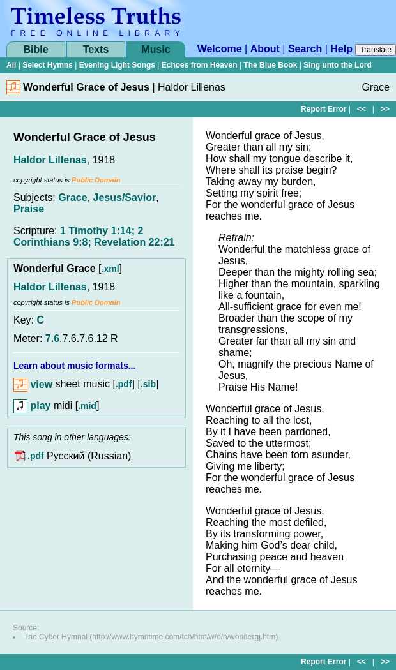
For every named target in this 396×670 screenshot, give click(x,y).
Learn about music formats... (74, 366)
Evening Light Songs (117, 65)
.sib (148, 385)
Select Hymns (47, 65)
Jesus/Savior (124, 197)
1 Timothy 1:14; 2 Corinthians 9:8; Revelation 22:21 (94, 236)
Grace (72, 197)
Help (341, 48)
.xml (110, 269)
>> (385, 109)
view (32, 384)
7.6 (52, 338)
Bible (35, 49)
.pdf (124, 385)
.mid (87, 406)
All (11, 65)
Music (155, 49)
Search (305, 48)
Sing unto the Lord (337, 65)
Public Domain (96, 180)
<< (361, 109)
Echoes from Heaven (200, 65)
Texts (96, 49)
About (265, 48)
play (31, 405)
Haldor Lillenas (50, 159)
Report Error (323, 109)
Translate (376, 49)
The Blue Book (270, 65)
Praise (28, 209)
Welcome (219, 48)
